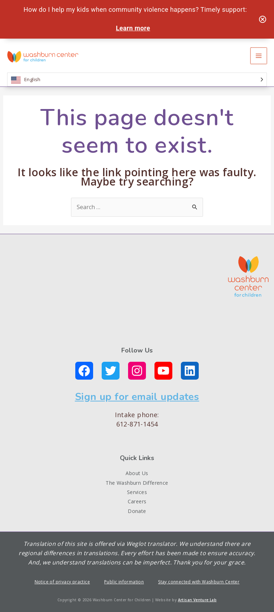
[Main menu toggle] (259, 56)
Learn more (133, 28)
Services (137, 492)
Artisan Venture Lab (197, 599)
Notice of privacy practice (62, 582)
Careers (137, 501)
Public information (124, 582)
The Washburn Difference (137, 482)
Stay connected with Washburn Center (198, 582)
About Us (137, 473)
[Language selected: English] (137, 80)
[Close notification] (262, 19)
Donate (137, 511)
